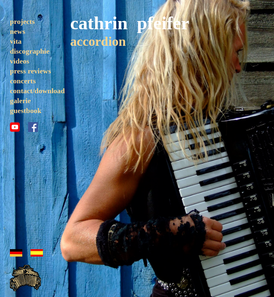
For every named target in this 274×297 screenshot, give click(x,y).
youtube (15, 127)
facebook (33, 127)
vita (15, 41)
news (17, 31)
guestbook (25, 110)
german (16, 253)
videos (19, 61)
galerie (20, 101)
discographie (30, 51)
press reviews (30, 71)
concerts (23, 81)
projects (22, 21)
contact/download (37, 91)
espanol (37, 253)
